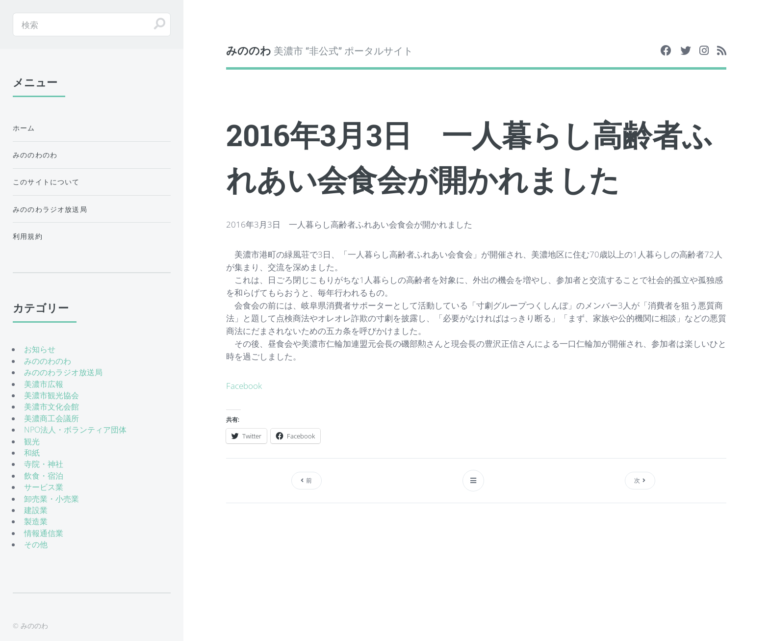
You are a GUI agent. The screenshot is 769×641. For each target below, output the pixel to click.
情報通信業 (43, 533)
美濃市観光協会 (51, 395)
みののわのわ (35, 154)
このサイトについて (46, 181)
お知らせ (39, 349)
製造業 (36, 521)
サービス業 (43, 487)
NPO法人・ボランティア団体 (75, 429)
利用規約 (28, 236)
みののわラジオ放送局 (50, 209)
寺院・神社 (43, 464)
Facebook (244, 385)
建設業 (36, 510)
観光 (32, 441)
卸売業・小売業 (51, 498)
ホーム (24, 127)
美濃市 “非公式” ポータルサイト (319, 50)
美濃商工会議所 (51, 418)
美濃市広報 (43, 384)
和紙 (32, 452)
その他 (36, 544)
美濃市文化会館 (51, 406)
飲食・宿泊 (43, 475)
